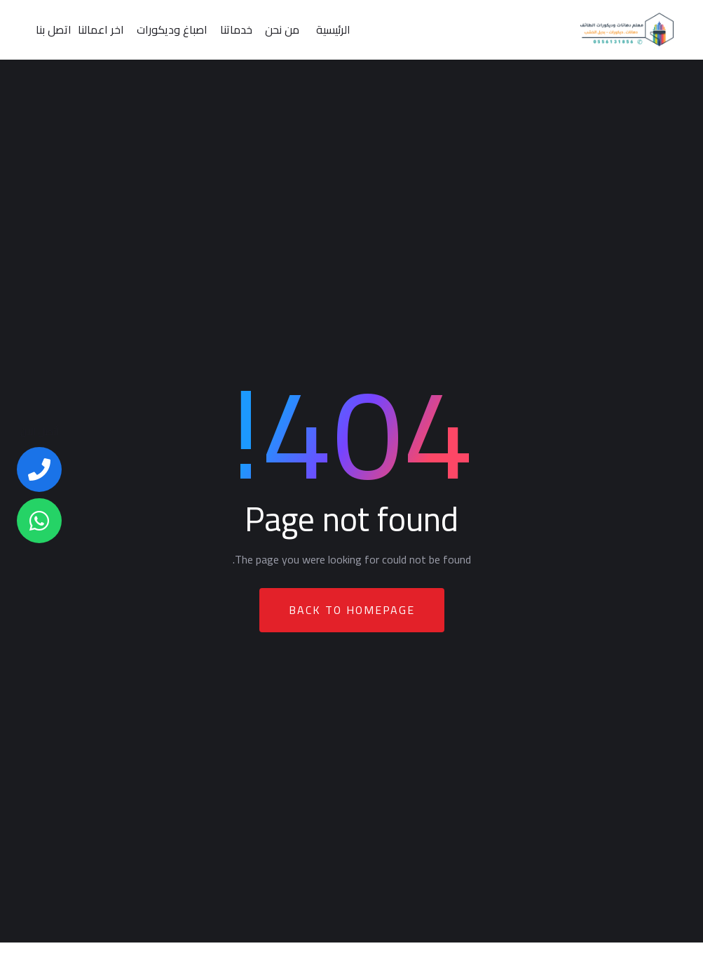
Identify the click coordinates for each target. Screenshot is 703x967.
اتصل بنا (53, 29)
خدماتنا (236, 29)
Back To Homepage (352, 609)
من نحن (282, 29)
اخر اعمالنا (101, 29)
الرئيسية (333, 29)
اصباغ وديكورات (172, 29)
